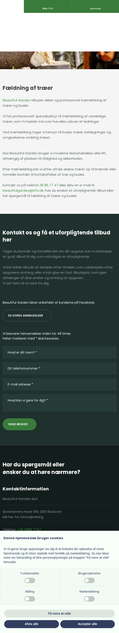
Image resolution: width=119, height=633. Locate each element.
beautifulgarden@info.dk (23, 190)
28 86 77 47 (49, 185)
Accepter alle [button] (87, 624)
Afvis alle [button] (31, 624)
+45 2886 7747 (29, 529)
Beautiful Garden (16, 100)
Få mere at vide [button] (59, 613)
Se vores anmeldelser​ (25, 315)
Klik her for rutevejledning (23, 517)
